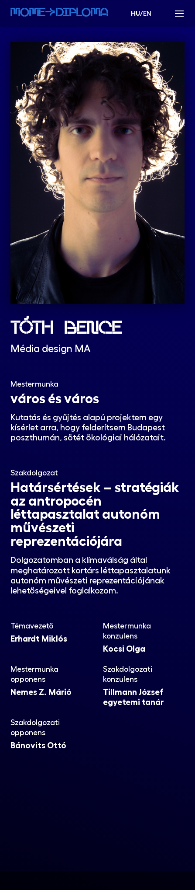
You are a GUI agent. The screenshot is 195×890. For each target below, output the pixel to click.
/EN (141, 13)
